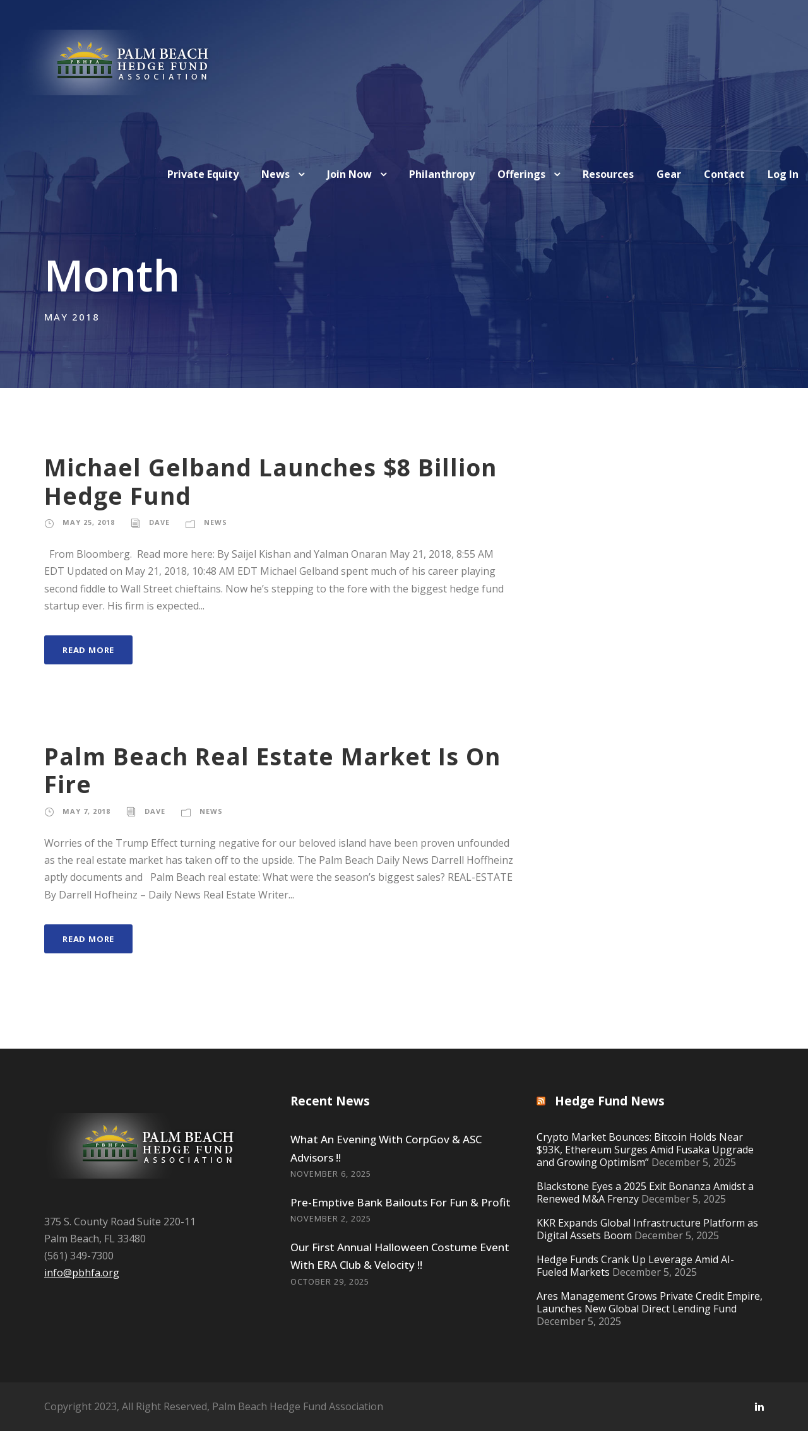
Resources (608, 174)
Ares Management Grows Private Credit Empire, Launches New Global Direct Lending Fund (650, 1302)
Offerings (521, 174)
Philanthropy (442, 174)
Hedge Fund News (610, 1101)
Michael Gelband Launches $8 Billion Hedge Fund (270, 481)
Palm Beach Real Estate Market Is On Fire (272, 770)
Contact (724, 174)
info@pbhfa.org (81, 1273)
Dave (159, 522)
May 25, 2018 (88, 522)
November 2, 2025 (330, 1218)
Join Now (349, 174)
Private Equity (203, 174)
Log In (783, 174)
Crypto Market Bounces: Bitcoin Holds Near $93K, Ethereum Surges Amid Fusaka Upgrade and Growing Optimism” (645, 1149)
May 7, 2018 (86, 811)
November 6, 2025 (330, 1173)
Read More (88, 650)
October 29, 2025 (329, 1281)
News (275, 174)
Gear (668, 174)
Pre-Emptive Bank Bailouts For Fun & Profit (400, 1202)
